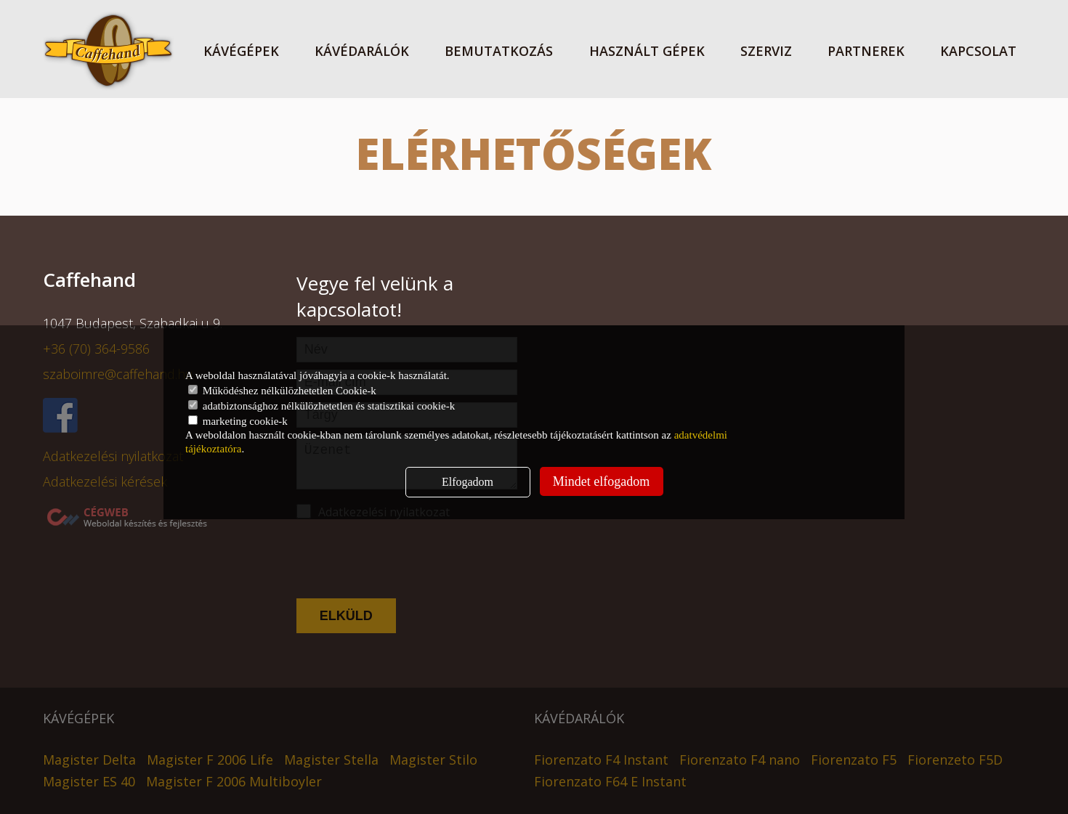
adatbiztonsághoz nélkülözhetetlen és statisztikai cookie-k (321, 406)
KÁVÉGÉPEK (241, 51)
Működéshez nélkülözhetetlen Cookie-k (282, 390)
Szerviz (766, 51)
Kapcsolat (978, 51)
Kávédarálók (362, 51)
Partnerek (866, 51)
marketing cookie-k (238, 421)
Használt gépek (647, 51)
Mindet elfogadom (601, 481)
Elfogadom (467, 482)
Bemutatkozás (499, 51)
